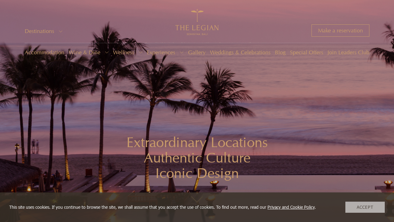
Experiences (161, 52)
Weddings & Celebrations (240, 52)
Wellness (123, 52)
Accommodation (44, 52)
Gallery (197, 52)
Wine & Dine (84, 52)
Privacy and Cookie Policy (291, 207)
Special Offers (306, 52)
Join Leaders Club (348, 52)
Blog (280, 52)
